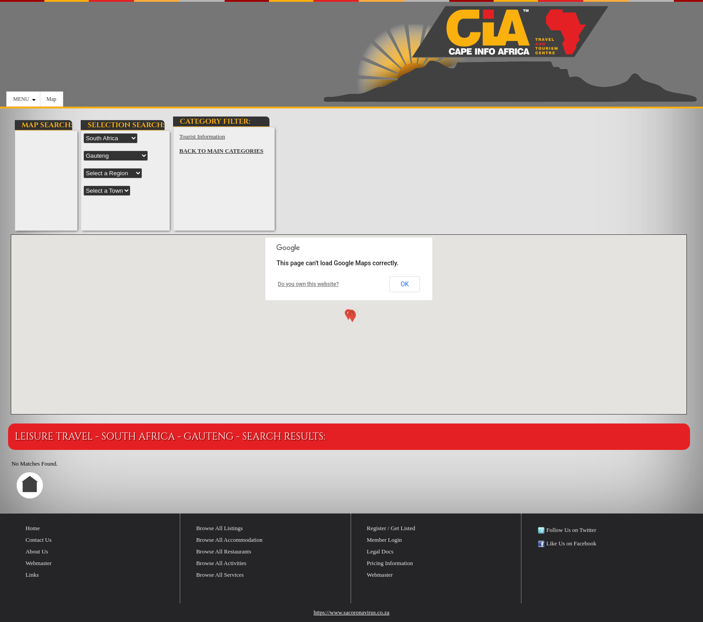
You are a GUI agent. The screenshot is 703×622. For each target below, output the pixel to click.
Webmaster (39, 563)
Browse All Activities (221, 563)
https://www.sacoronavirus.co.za (351, 612)
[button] (350, 317)
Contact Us (39, 539)
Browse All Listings (219, 528)
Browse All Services (219, 574)
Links (32, 574)
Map (51, 99)
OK (404, 284)
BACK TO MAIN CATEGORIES (221, 150)
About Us (37, 551)
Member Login (384, 539)
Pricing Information (390, 563)
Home (33, 528)
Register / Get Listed (391, 528)
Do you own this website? (308, 284)
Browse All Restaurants (223, 551)
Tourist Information (202, 136)
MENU (24, 99)
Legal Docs (380, 551)
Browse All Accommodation (229, 539)
